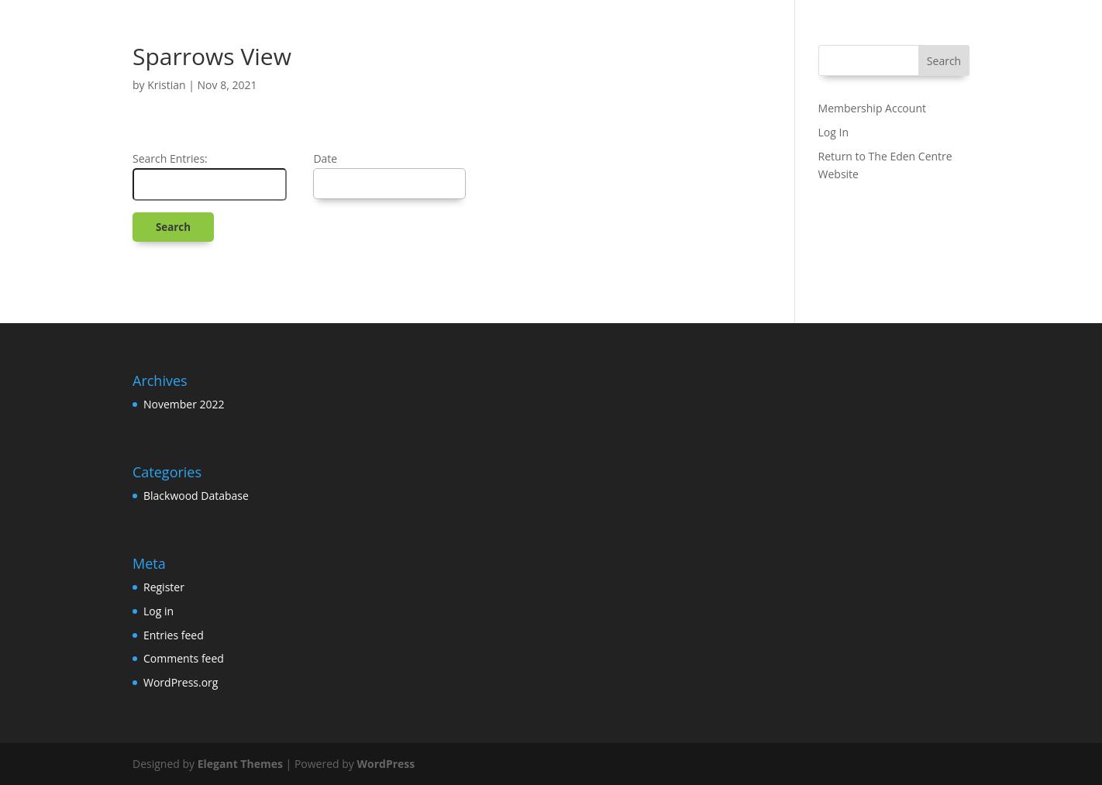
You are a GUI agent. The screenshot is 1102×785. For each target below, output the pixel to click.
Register (163, 587)
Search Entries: (170, 158)
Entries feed (173, 635)
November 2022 (184, 404)
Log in (158, 611)
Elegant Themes (240, 763)
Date (325, 158)
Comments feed (183, 658)
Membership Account (872, 108)
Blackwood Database (196, 495)
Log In (833, 132)
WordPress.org (180, 682)
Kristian (166, 84)
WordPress (385, 763)
